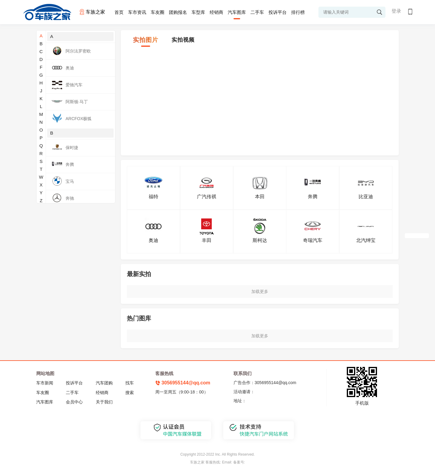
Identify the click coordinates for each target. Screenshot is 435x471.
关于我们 (104, 401)
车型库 (198, 12)
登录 (396, 11)
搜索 (129, 392)
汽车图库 (237, 12)
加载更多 (259, 291)
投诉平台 (278, 12)
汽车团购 (104, 382)
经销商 (216, 12)
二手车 (257, 12)
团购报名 (178, 12)
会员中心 (74, 401)
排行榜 (298, 12)
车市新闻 (44, 382)
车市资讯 (137, 12)
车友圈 (157, 12)
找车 (129, 382)
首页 (119, 12)
